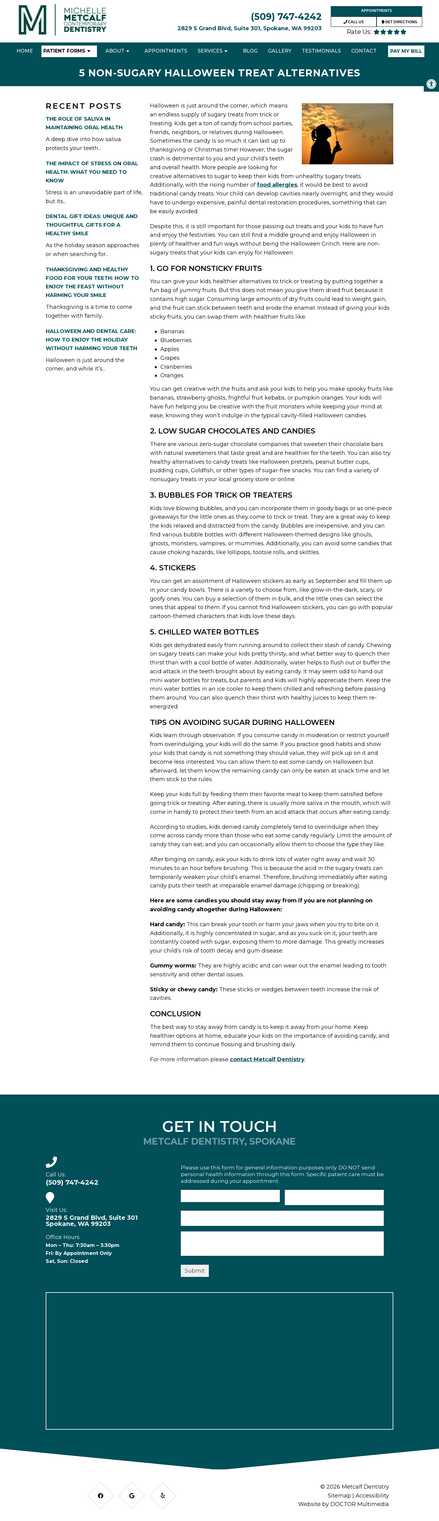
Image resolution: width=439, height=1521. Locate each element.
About (114, 51)
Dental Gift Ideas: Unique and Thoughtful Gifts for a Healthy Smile (92, 224)
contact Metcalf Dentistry (267, 1059)
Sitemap (339, 1495)
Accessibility (372, 1495)
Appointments (376, 11)
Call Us (354, 22)
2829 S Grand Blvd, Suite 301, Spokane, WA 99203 (249, 28)
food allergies (277, 184)
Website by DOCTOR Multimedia (343, 1504)
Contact (364, 51)
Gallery (279, 51)
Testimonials (321, 51)
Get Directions (399, 22)
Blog (250, 51)
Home (24, 51)
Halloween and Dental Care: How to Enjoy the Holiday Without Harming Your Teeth (91, 339)
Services (210, 51)
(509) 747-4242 (286, 16)
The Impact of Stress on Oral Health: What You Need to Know (92, 172)
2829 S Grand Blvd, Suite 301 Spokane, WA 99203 (92, 1221)
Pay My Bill (406, 51)
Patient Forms (64, 51)
